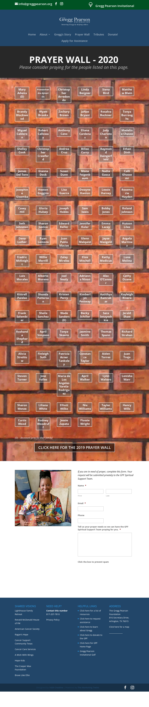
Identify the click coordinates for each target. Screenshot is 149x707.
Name (82, 485)
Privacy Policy (53, 635)
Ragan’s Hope (21, 650)
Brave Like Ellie (22, 690)
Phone (81, 515)
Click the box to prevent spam (93, 562)
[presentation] (100, 571)
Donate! (113, 34)
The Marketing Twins (88, 703)
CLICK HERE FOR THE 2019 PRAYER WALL (74, 447)
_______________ (116, 647)
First (80, 496)
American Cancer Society (27, 644)
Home (32, 34)
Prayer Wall (82, 34)
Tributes (98, 34)
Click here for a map (119, 642)
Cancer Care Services (25, 664)
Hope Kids (20, 676)
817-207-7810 (53, 629)
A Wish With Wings (24, 670)
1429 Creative (56, 703)
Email (82, 503)
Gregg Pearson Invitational (114, 6)
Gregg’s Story (62, 34)
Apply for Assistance (74, 41)
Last (108, 496)
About (43, 34)
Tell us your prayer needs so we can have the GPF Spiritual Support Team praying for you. (103, 528)
